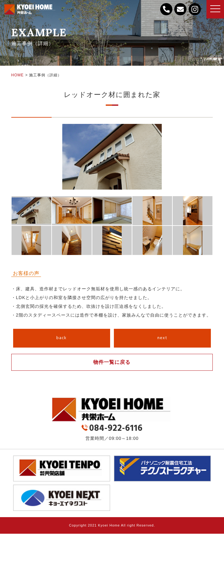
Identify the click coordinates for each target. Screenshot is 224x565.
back (61, 338)
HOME (17, 75)
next (162, 338)
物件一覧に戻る (111, 362)
